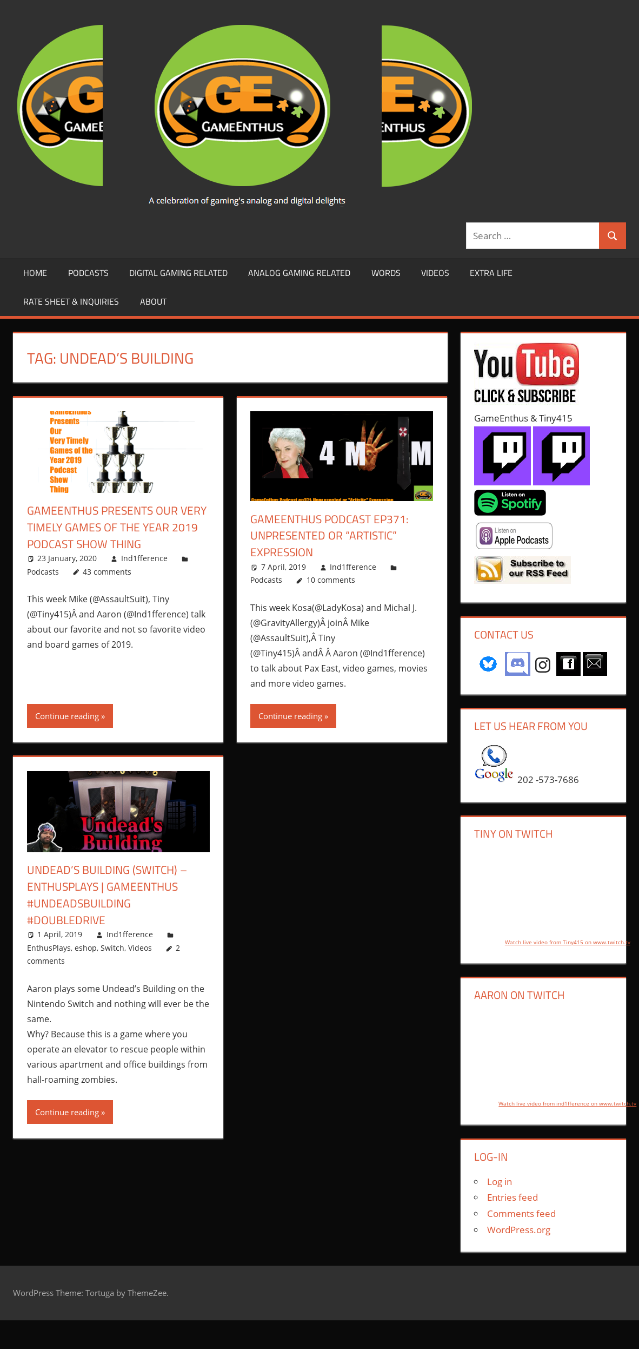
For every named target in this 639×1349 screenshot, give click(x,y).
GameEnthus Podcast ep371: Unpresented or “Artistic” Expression (332, 536)
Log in (499, 1181)
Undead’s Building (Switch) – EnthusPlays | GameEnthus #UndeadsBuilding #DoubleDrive (110, 894)
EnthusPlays (49, 948)
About (153, 301)
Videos (435, 272)
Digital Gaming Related (178, 272)
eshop (86, 948)
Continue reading (67, 715)
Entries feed (512, 1197)
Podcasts (88, 272)
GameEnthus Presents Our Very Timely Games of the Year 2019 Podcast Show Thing (116, 527)
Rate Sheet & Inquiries (71, 301)
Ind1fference (144, 558)
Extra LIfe (491, 272)
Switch (112, 948)
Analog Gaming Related (299, 272)
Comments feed (521, 1213)
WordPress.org (518, 1229)
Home (35, 272)
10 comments (331, 580)
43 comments (107, 572)
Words (386, 272)
